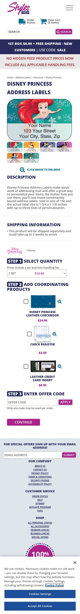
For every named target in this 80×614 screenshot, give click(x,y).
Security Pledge (40, 480)
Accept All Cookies (40, 606)
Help (40, 500)
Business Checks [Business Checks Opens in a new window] (40, 533)
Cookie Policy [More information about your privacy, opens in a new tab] (54, 585)
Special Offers (40, 537)
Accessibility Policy (40, 484)
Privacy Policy (40, 473)
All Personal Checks (40, 523)
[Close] (75, 562)
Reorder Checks (40, 530)
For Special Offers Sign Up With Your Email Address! (40, 446)
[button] (60, 301)
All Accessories (40, 526)
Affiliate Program (40, 507)
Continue (23, 422)
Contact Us (40, 469)
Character (38, 77)
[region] (40, 585)
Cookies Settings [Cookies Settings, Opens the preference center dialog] (40, 594)
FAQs (40, 510)
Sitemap (40, 503)
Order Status (40, 496)
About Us (40, 466)
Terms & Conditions (40, 477)
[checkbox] (41, 301)
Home (10, 77)
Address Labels (23, 77)
